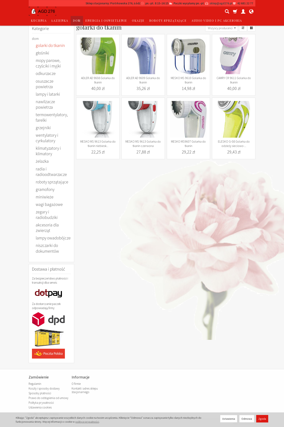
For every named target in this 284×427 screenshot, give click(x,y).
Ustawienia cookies (40, 407)
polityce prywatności (87, 421)
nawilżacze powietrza (45, 104)
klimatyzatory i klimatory (48, 151)
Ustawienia (228, 418)
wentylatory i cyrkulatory (47, 138)
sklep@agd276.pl (221, 3)
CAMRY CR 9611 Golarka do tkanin (234, 80)
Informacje (81, 377)
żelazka (42, 161)
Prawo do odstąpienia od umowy (48, 398)
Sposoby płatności (40, 393)
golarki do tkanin (50, 45)
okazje (168, 11)
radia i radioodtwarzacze (51, 171)
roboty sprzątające (52, 182)
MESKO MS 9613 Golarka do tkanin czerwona (143, 143)
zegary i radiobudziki (47, 214)
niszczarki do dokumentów (47, 248)
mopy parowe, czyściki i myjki (48, 63)
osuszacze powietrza (44, 83)
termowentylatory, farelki (52, 117)
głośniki (42, 53)
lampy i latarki (48, 94)
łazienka (89, 11)
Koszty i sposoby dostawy (44, 388)
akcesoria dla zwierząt (47, 227)
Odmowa (246, 418)
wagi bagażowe (49, 204)
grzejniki (43, 127)
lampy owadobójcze (53, 238)
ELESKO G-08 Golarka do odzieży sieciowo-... (234, 143)
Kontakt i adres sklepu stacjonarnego (85, 390)
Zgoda (262, 418)
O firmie (76, 384)
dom (106, 11)
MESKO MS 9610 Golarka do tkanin (188, 80)
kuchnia (69, 11)
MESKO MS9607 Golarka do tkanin (188, 143)
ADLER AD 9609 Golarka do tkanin (143, 80)
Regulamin (35, 384)
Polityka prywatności (41, 403)
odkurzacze (46, 73)
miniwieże (44, 197)
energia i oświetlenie (136, 11)
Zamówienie (39, 377)
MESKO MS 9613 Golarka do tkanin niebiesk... (98, 143)
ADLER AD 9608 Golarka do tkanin (98, 80)
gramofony (45, 189)
